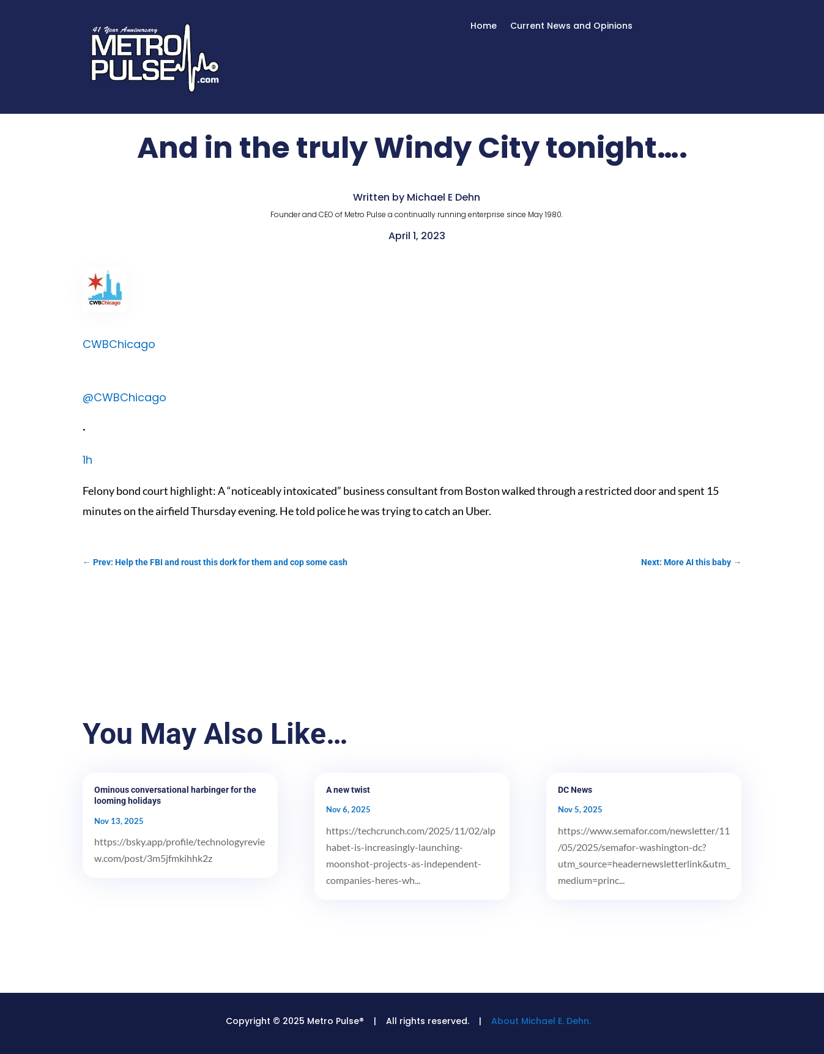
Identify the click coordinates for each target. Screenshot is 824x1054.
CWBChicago (119, 344)
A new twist (348, 790)
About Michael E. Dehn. (541, 1021)
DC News (575, 790)
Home (483, 26)
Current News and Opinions (571, 26)
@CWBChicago (124, 397)
